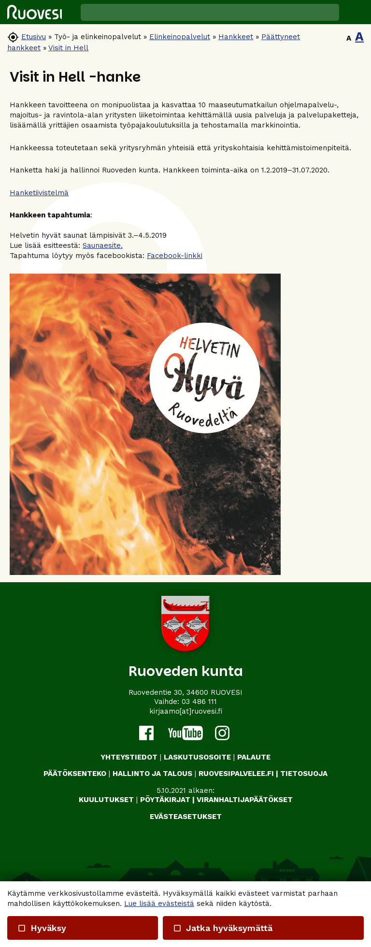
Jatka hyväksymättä (222, 928)
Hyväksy (41, 928)
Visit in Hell (68, 47)
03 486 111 (199, 701)
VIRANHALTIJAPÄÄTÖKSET (245, 799)
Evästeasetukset (186, 816)
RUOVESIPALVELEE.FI (236, 773)
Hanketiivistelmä (39, 192)
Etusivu (33, 36)
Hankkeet (235, 36)
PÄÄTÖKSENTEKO (74, 773)
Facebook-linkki (174, 255)
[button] (355, 12)
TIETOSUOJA (304, 773)
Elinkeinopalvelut (179, 36)
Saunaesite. (103, 245)
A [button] (348, 38)
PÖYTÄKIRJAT (165, 799)
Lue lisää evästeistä (159, 903)
